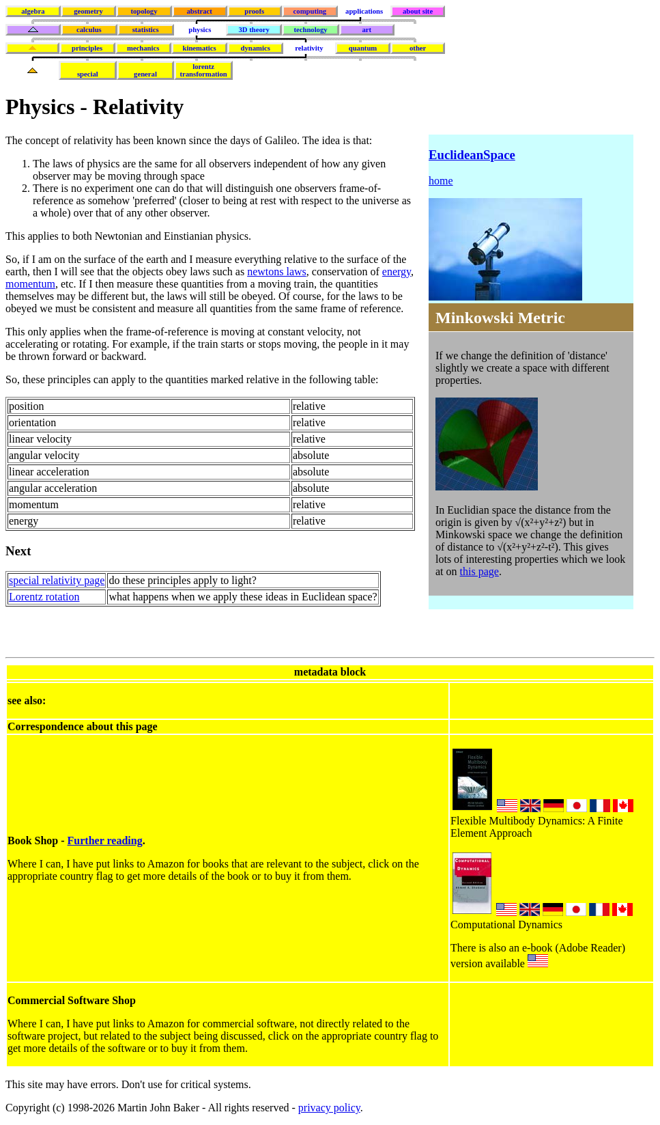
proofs (254, 11)
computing (310, 11)
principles (87, 48)
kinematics (199, 48)
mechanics (143, 48)
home (441, 180)
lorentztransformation (203, 70)
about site (418, 11)
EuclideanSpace (472, 155)
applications (364, 11)
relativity (309, 48)
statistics (145, 29)
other (418, 48)
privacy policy (329, 1107)
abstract (199, 11)
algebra (32, 11)
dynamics (255, 48)
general (145, 74)
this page (479, 571)
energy (396, 271)
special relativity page (56, 580)
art (367, 29)
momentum (30, 284)
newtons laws (276, 271)
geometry (88, 11)
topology (143, 11)
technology (310, 29)
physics (199, 29)
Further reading (105, 840)
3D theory (254, 29)
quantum (363, 48)
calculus (89, 29)
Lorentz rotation (44, 596)
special (87, 74)
